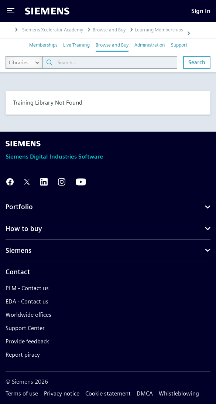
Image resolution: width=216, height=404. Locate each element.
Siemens (18, 250)
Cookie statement (108, 393)
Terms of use (22, 393)
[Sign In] (200, 10)
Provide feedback (27, 341)
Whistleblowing (179, 393)
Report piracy (23, 354)
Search (196, 62)
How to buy (24, 228)
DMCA (145, 393)
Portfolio (19, 207)
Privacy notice (61, 393)
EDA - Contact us (27, 301)
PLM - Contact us (27, 288)
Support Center (25, 328)
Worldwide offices (28, 314)
